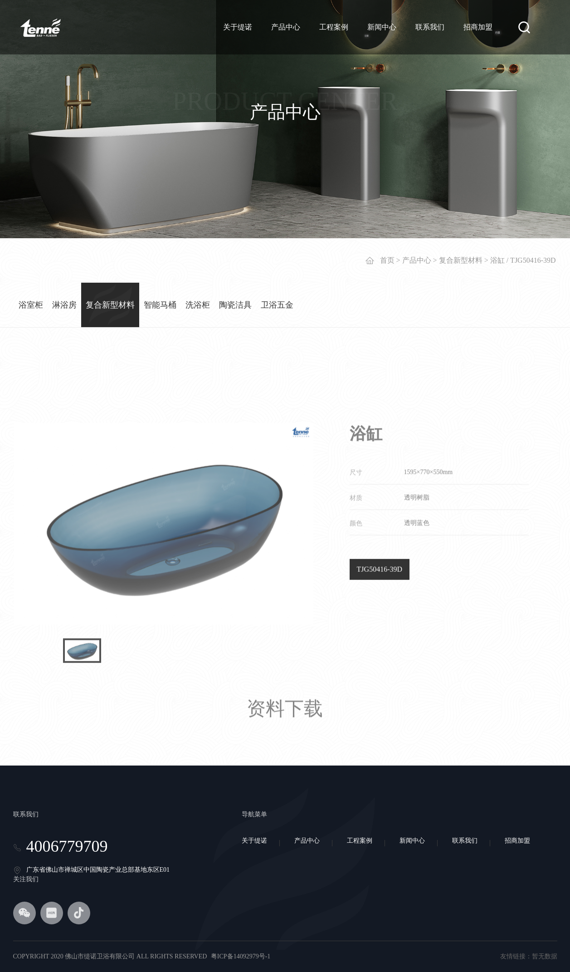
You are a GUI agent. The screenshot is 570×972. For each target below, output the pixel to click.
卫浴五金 (277, 301)
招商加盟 (477, 27)
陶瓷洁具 (235, 301)
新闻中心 (381, 27)
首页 (387, 256)
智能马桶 (160, 301)
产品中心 (285, 27)
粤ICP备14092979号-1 (240, 956)
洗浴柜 (197, 301)
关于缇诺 (237, 27)
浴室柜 (31, 301)
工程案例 (333, 27)
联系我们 (429, 27)
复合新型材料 (460, 256)
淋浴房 (64, 301)
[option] (163, 627)
